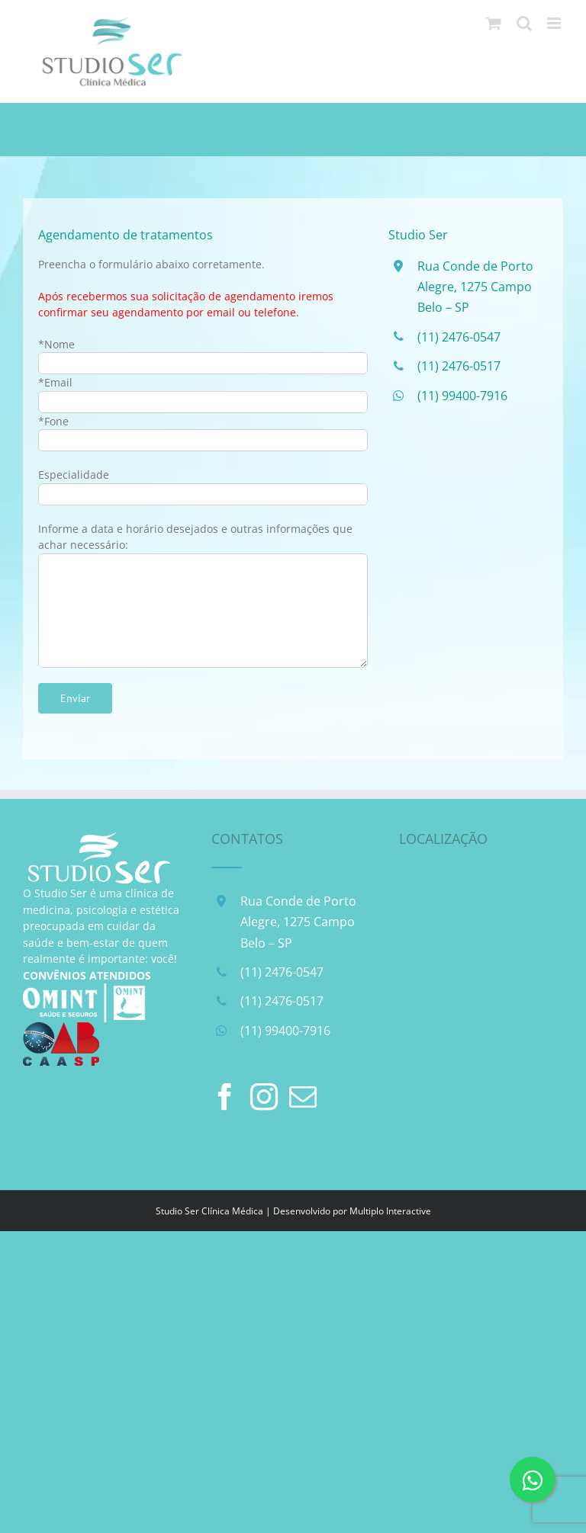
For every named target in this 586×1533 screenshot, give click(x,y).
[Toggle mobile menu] (555, 23)
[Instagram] (264, 1097)
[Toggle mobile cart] (493, 23)
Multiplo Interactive (390, 1210)
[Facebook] (225, 1097)
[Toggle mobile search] (524, 23)
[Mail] (303, 1097)
